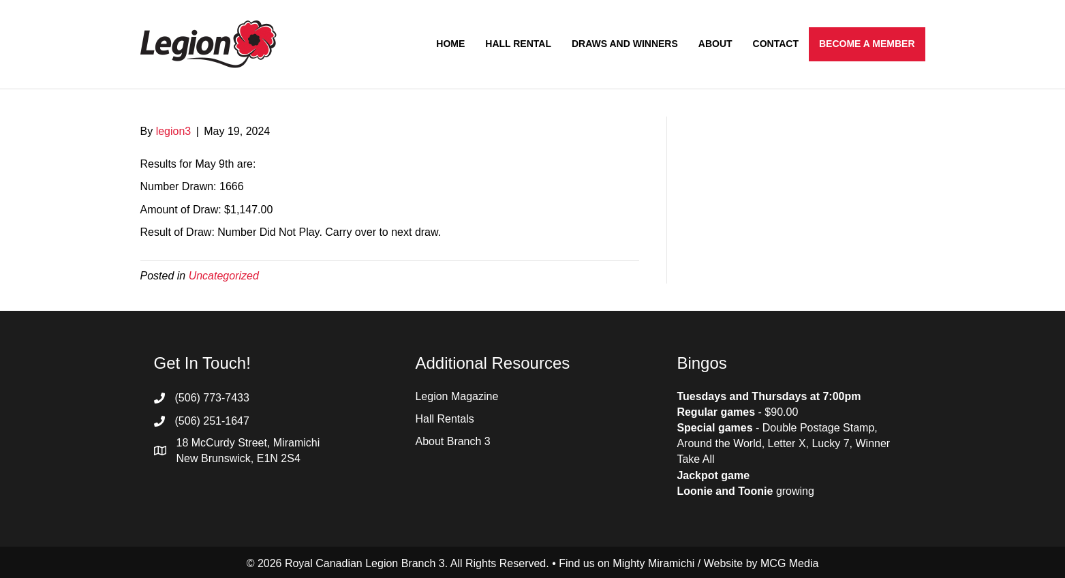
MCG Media (789, 563)
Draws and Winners (625, 43)
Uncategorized (224, 276)
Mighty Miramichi (653, 563)
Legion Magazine (456, 396)
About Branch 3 (452, 441)
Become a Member (867, 43)
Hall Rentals (444, 419)
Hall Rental (518, 43)
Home (450, 43)
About (715, 43)
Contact (776, 43)
